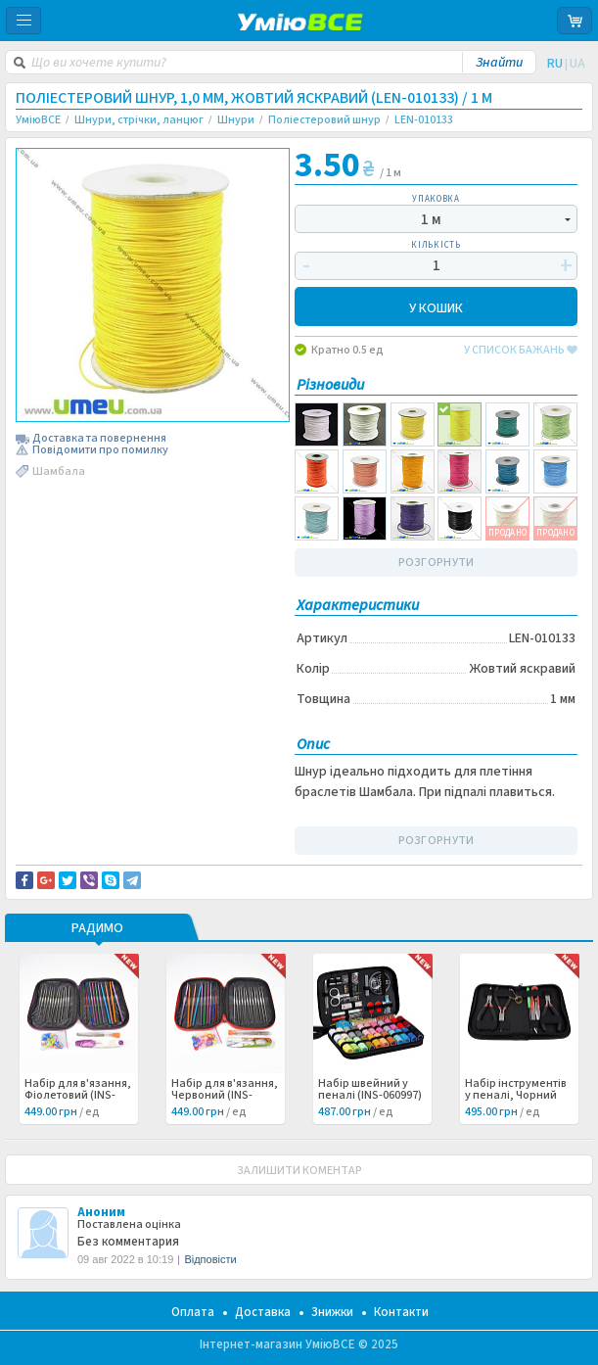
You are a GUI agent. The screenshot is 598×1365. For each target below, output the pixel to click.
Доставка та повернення (99, 439)
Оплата (192, 1312)
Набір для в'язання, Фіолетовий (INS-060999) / (77, 1095)
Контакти (401, 1312)
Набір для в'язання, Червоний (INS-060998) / (224, 1095)
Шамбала (58, 471)
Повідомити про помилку (100, 450)
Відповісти (210, 1259)
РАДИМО (97, 929)
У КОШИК (436, 307)
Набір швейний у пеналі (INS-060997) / (370, 1095)
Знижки (332, 1312)
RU (555, 63)
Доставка (263, 1312)
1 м (431, 220)
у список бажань (520, 350)
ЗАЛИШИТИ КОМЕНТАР (299, 1170)
